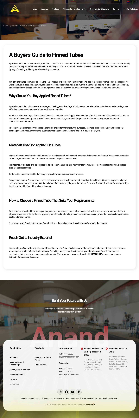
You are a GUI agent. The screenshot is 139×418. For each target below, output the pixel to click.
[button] (70, 327)
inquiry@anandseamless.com (24, 257)
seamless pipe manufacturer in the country (87, 223)
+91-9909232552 (94, 254)
